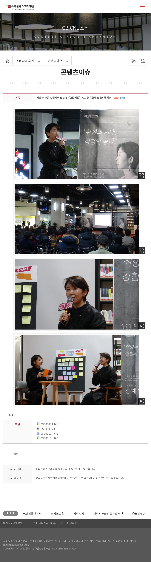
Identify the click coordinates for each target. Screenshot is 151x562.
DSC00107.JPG (47, 433)
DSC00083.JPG (47, 424)
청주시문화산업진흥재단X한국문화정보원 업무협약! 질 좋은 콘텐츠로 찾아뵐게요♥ (80, 478)
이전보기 (7, 513)
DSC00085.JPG (47, 429)
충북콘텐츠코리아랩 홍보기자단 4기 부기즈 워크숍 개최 (66, 469)
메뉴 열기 (142, 6)
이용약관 (72, 523)
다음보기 (10, 513)
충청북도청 (57, 514)
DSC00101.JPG (47, 438)
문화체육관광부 (31, 514)
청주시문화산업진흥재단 (108, 514)
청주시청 (78, 514)
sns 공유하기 (133, 60)
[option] (32, 514)
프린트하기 (142, 60)
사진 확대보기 (141, 175)
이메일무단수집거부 (45, 523)
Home (4, 58)
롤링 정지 (14, 513)
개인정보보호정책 (12, 523)
